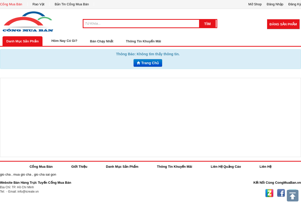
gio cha (5, 174)
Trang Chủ (148, 63)
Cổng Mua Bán (11, 4)
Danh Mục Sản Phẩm (22, 41)
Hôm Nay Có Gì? (64, 41)
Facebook (281, 193)
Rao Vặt (39, 4)
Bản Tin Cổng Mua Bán (72, 4)
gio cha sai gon (45, 174)
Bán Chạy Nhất (101, 41)
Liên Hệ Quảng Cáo (226, 166)
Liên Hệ (265, 166)
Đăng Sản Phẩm (283, 24)
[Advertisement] (150, 117)
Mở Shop (255, 4)
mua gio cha (22, 174)
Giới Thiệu (79, 166)
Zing (269, 193)
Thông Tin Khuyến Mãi (143, 41)
